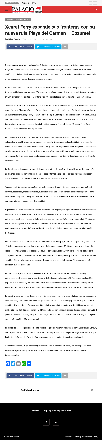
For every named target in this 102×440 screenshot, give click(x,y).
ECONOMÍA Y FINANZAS (22, 19)
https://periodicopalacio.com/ (58, 410)
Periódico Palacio (12, 39)
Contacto (35, 410)
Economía (9, 19)
